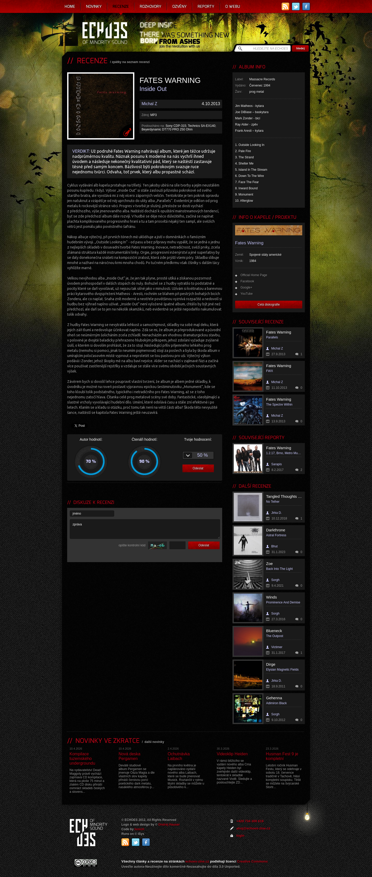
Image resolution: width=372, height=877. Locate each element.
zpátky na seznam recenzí (131, 62)
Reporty (206, 6)
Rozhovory (150, 6)
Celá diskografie (269, 304)
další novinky (154, 742)
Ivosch (139, 829)
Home (70, 6)
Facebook (247, 281)
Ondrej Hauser (169, 824)
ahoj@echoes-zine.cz (253, 828)
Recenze (121, 6)
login (240, 835)
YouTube (247, 294)
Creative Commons (252, 861)
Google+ (246, 287)
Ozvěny (179, 6)
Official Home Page (254, 275)
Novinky (94, 6)
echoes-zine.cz (197, 861)
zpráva (145, 529)
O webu (232, 6)
